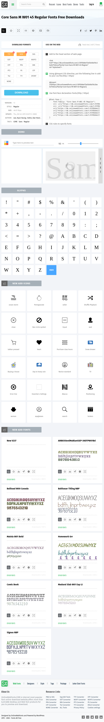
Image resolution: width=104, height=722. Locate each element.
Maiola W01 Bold (15, 536)
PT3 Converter (79, 702)
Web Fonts (17, 684)
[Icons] (40, 30)
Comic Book (13, 584)
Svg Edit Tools (65, 697)
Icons (58, 5)
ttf (9, 54)
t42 (9, 76)
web (21, 54)
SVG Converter (51, 700)
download (21, 92)
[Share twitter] (91, 30)
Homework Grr (65, 536)
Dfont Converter (94, 705)
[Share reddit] (86, 30)
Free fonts (4, 4)
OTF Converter (93, 697)
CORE (15, 122)
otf (9, 65)
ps (21, 71)
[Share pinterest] (96, 30)
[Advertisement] (22, 166)
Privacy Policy (79, 708)
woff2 (33, 60)
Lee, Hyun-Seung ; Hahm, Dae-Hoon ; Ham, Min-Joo (32, 118)
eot (9, 60)
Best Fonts (67, 5)
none (9, 81)
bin (33, 65)
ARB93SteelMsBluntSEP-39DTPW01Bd (77, 440)
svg (33, 54)
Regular (16, 107)
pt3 (9, 71)
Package (63, 684)
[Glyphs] (26, 30)
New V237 (11, 440)
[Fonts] (48, 30)
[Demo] (18, 30)
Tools (81, 5)
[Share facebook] (81, 30)
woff (21, 60)
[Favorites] (11, 30)
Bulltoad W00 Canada (18, 488)
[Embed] (28, 471)
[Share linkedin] (101, 30)
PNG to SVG (50, 697)
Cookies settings (94, 708)
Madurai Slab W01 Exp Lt (70, 584)
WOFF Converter (80, 700)
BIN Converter (65, 702)
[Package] (33, 30)
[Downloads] (18, 471)
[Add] (3, 30)
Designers (30, 684)
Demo (75, 5)
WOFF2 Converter (94, 700)
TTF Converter (79, 697)
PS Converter (92, 702)
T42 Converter (65, 705)
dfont (33, 76)
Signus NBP (12, 632)
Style (42, 684)
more (51, 270)
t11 (21, 76)
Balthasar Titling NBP (68, 488)
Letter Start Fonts (79, 684)
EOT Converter (65, 700)
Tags (52, 684)
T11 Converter (79, 705)
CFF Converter (51, 705)
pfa (21, 65)
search (44, 4)
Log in (91, 5)
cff (33, 71)
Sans (20, 122)
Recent (52, 5)
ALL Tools (63, 708)
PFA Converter (51, 702)
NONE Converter (52, 708)
